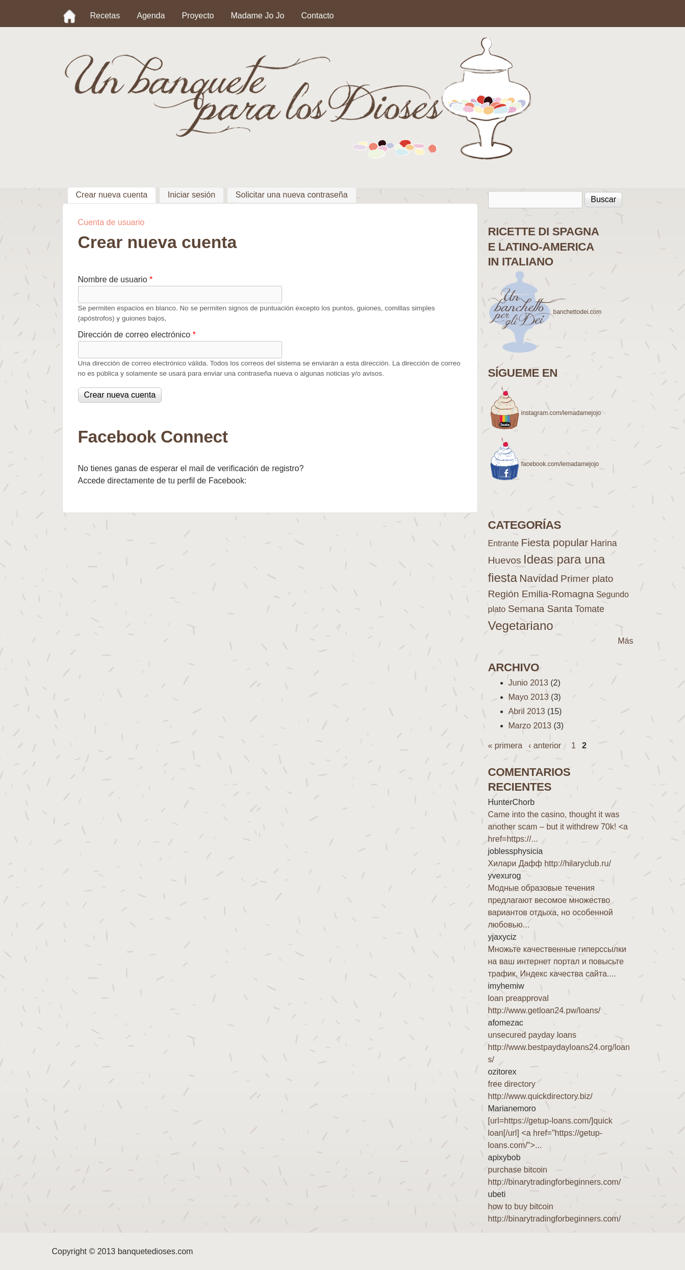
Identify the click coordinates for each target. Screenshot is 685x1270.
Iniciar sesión (191, 194)
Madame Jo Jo (258, 15)
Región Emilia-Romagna (541, 594)
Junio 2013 (528, 682)
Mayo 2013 (529, 697)
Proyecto (198, 15)
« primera (505, 745)
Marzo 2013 (530, 725)
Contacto (317, 15)
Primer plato (587, 578)
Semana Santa (540, 608)
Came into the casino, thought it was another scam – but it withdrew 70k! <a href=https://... (558, 826)
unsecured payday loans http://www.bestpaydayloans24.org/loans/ (559, 1047)
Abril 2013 (527, 711)
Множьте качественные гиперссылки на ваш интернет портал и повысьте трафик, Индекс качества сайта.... (557, 961)
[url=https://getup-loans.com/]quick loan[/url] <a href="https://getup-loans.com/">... (550, 1133)
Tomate (589, 609)
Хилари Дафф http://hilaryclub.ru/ (549, 863)
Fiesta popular (554, 542)
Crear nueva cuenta (116, 193)
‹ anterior (544, 745)
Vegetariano (520, 625)
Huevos (504, 560)
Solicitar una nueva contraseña (292, 194)
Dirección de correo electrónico (137, 334)
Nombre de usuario (115, 279)
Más (625, 641)
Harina (604, 543)
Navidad (538, 578)
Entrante (503, 543)
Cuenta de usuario (111, 222)
